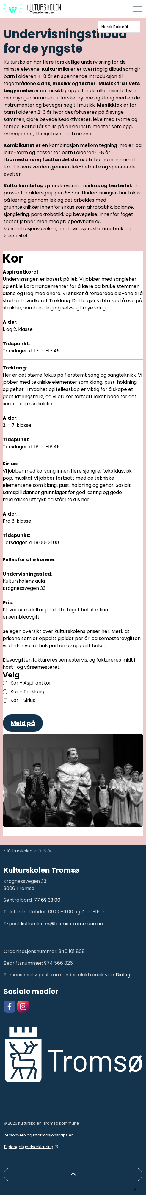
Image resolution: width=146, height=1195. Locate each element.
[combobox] (119, 27)
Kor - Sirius (22, 700)
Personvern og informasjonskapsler (38, 1135)
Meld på (23, 723)
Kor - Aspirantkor (30, 682)
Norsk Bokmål (114, 27)
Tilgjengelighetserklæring (31, 1147)
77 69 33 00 (47, 900)
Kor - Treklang (27, 691)
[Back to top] (73, 1174)
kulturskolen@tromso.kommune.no (62, 923)
